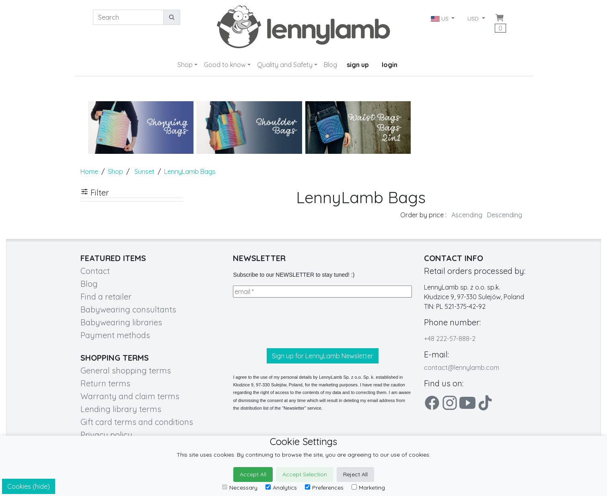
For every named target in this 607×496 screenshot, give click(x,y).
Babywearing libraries (121, 322)
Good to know (225, 65)
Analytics (281, 487)
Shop (185, 65)
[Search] (128, 17)
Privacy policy (106, 435)
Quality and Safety (285, 65)
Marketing (368, 487)
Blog (330, 65)
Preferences (324, 487)
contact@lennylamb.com (461, 367)
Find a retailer (106, 297)
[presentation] (294, 323)
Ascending (466, 215)
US (440, 18)
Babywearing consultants (128, 309)
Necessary (239, 487)
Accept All (253, 474)
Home (89, 171)
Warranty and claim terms (129, 396)
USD (473, 18)
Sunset (144, 171)
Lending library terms (120, 409)
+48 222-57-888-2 (449, 339)
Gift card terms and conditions (136, 422)
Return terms (105, 383)
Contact (95, 271)
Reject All (355, 474)
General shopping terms (125, 370)
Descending (504, 215)
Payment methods (115, 335)
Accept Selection (304, 474)
